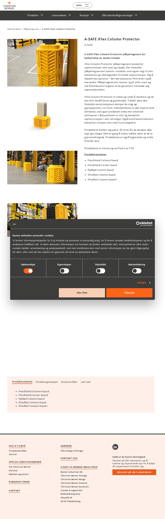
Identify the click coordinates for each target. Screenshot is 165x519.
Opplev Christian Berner (25, 461)
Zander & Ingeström (71, 490)
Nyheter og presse (18, 474)
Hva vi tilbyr (17, 445)
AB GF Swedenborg (71, 501)
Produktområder (18, 450)
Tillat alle (129, 292)
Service (13, 454)
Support (14, 490)
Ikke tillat (82, 292)
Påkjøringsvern (31, 29)
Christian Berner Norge (73, 479)
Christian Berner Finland (74, 483)
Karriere (66, 445)
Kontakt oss (69, 458)
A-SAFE (88, 44)
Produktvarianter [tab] (22, 381)
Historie (13, 470)
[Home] (12, 5)
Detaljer (141, 282)
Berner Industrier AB (71, 471)
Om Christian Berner (20, 466)
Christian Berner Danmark (75, 486)
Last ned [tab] (85, 381)
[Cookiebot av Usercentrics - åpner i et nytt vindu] (138, 223)
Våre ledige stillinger (72, 450)
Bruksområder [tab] (69, 381)
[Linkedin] (115, 447)
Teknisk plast (14, 29)
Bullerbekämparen (70, 493)
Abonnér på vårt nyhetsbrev (134, 472)
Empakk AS (66, 497)
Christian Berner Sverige (74, 475)
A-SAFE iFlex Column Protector (58, 29)
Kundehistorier (19, 481)
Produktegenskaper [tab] (47, 381)
